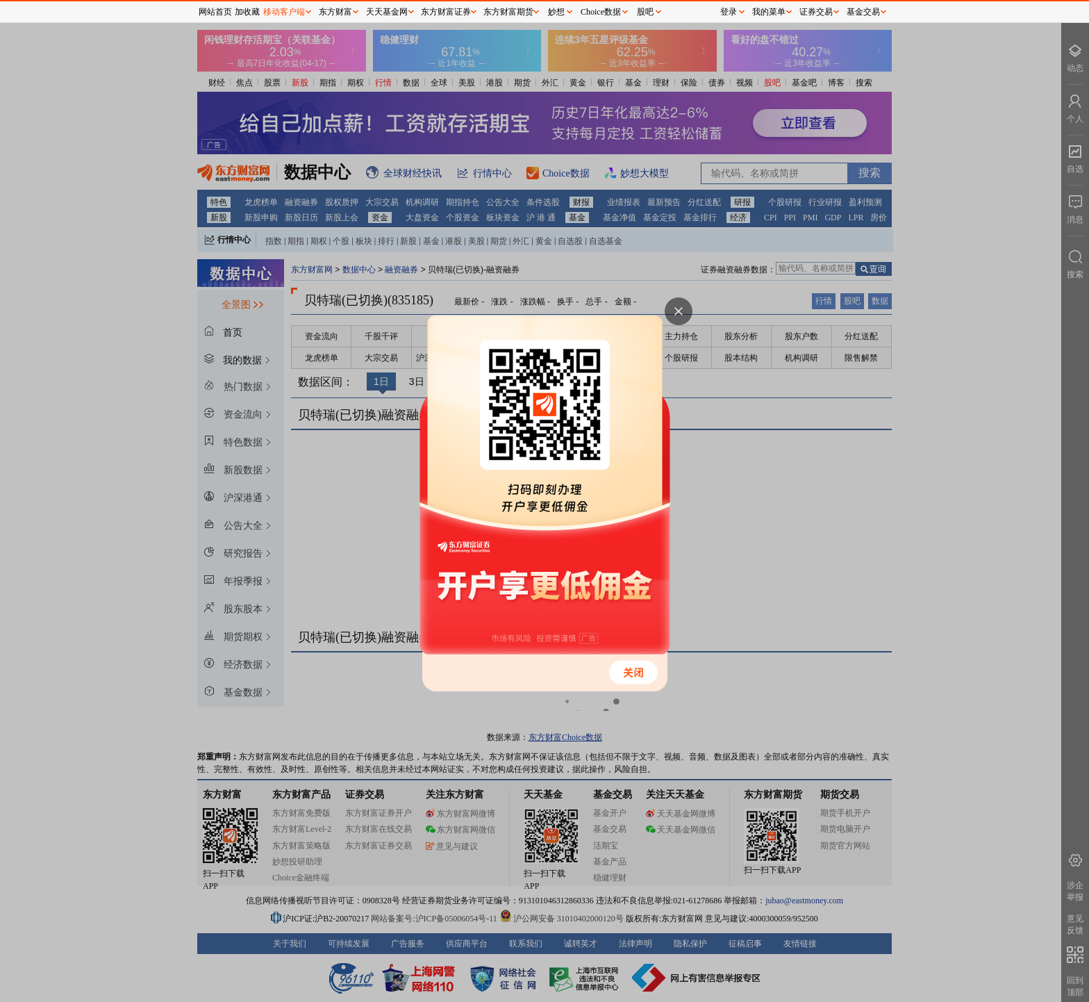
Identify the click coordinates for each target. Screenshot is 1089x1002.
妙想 (556, 12)
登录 (728, 12)
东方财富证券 (446, 12)
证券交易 (816, 12)
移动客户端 (284, 12)
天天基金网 (387, 12)
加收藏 (247, 12)
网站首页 (215, 12)
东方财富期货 (508, 12)
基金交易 (863, 12)
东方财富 (335, 12)
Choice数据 (601, 12)
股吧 (645, 12)
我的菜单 (768, 12)
